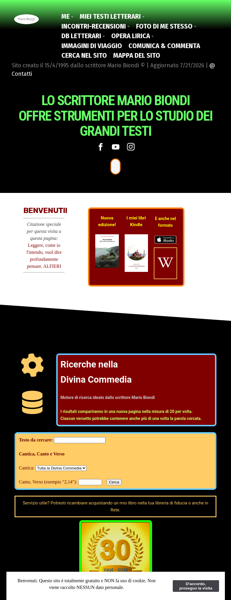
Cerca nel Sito (84, 55)
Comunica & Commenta (164, 46)
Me (65, 16)
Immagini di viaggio (91, 46)
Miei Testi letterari (110, 16)
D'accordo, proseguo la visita (195, 586)
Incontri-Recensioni (93, 26)
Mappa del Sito (136, 55)
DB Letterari (81, 36)
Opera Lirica (130, 36)
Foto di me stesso (164, 26)
